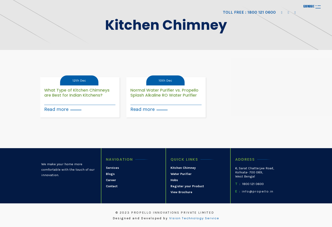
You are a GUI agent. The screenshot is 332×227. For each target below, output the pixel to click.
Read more (56, 109)
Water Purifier (181, 174)
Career (111, 180)
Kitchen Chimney (183, 168)
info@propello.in (257, 191)
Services (112, 168)
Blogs (110, 174)
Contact (111, 186)
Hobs (174, 180)
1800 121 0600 (253, 184)
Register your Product (187, 186)
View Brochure (181, 192)
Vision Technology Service (194, 218)
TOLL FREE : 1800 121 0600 (249, 12)
